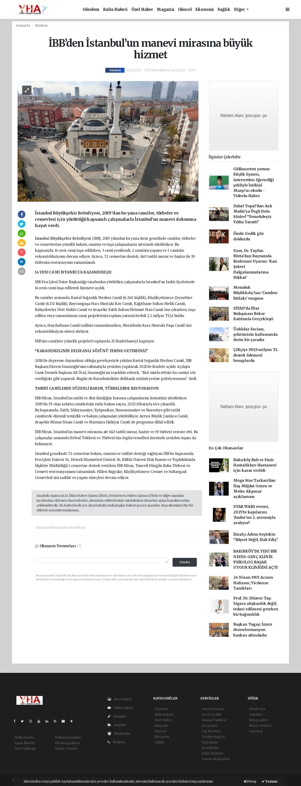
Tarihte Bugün (213, 737)
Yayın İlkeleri (24, 743)
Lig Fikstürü (211, 731)
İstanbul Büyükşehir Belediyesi (63, 238)
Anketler (256, 714)
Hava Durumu (213, 709)
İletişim (116, 742)
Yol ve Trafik (211, 714)
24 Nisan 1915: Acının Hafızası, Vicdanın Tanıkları (253, 582)
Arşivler (117, 725)
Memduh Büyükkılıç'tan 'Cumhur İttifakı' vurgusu (255, 293)
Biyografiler (258, 720)
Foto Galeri (119, 699)
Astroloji (255, 731)
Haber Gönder (66, 748)
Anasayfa (23, 26)
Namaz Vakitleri (214, 720)
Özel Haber (142, 9)
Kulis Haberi (115, 9)
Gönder (184, 562)
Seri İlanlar (210, 748)
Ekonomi (204, 9)
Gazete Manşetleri (216, 759)
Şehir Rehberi (212, 753)
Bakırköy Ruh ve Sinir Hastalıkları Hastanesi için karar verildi (255, 465)
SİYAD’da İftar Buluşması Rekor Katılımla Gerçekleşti (253, 313)
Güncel (185, 9)
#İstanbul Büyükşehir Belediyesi (60, 527)
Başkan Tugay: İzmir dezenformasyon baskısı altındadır (252, 629)
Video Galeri (120, 708)
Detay (250, 781)
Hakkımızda (24, 737)
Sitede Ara (257, 709)
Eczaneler (209, 726)
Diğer (240, 9)
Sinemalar (210, 742)
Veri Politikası (25, 748)
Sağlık (224, 9)
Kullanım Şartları (68, 737)
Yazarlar (117, 716)
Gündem (91, 9)
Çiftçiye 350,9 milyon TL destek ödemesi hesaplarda (255, 355)
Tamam (269, 781)
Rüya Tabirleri (260, 726)
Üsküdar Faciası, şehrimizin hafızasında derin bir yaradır (255, 334)
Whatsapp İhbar (67, 743)
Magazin (165, 9)
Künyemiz (119, 733)
